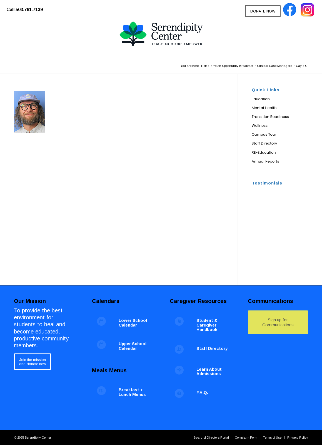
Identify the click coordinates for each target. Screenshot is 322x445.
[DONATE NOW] (263, 11)
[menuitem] (27, 7)
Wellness (260, 125)
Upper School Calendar (132, 346)
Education (261, 99)
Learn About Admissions (209, 371)
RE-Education (264, 152)
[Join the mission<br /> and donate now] (32, 361)
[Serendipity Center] (161, 38)
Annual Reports (265, 161)
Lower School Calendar (133, 322)
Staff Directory (264, 143)
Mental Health (264, 107)
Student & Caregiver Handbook (206, 325)
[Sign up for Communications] (278, 322)
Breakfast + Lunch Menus (132, 392)
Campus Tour (264, 134)
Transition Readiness (270, 116)
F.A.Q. (202, 392)
